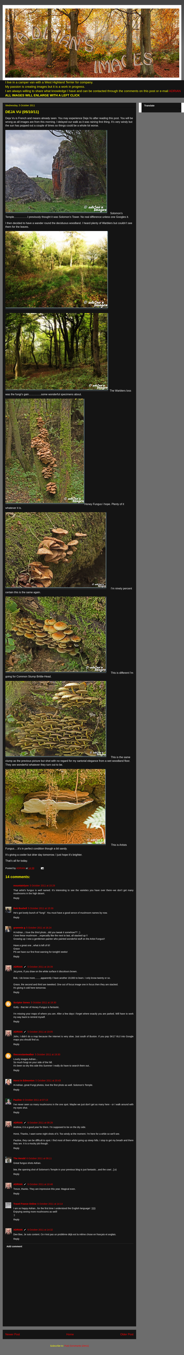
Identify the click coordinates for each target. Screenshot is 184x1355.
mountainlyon (21, 885)
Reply (16, 898)
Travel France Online (24, 1203)
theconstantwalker (23, 1054)
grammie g (19, 927)
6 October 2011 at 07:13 (35, 1100)
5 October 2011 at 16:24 (39, 927)
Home (70, 1334)
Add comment (14, 1246)
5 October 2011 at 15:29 (42, 885)
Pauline (17, 1100)
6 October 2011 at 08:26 (40, 1122)
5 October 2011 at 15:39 (40, 908)
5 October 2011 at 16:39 (40, 966)
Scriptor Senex (21, 1002)
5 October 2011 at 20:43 (48, 1080)
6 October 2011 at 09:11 (39, 1158)
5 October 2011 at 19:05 (40, 1031)
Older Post (126, 1334)
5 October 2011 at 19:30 (47, 1054)
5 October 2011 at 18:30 (43, 1002)
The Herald (19, 1158)
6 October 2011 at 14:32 (40, 1229)
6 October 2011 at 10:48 (40, 1184)
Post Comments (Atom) (76, 1345)
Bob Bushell (20, 908)
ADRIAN (174, 91)
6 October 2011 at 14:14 (50, 1203)
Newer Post (12, 1334)
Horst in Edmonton (23, 1080)
